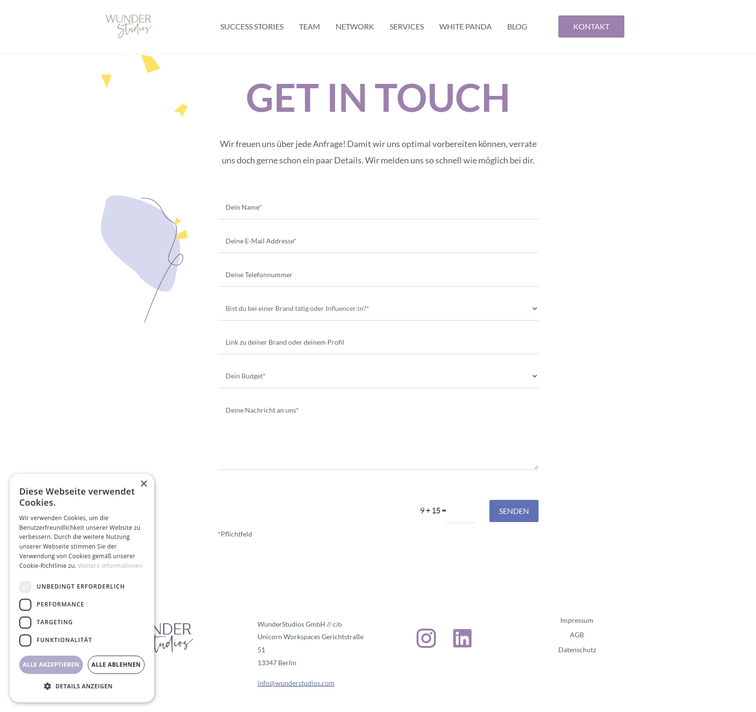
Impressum (577, 620)
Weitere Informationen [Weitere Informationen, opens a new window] (110, 566)
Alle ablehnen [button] (116, 664)
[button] (82, 686)
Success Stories (252, 26)
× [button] (143, 484)
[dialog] (82, 588)
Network (355, 26)
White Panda (465, 26)
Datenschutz (577, 649)
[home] (129, 26)
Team (309, 26)
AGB (577, 634)
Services (407, 26)
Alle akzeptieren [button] (51, 664)
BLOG (517, 26)
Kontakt (591, 26)
